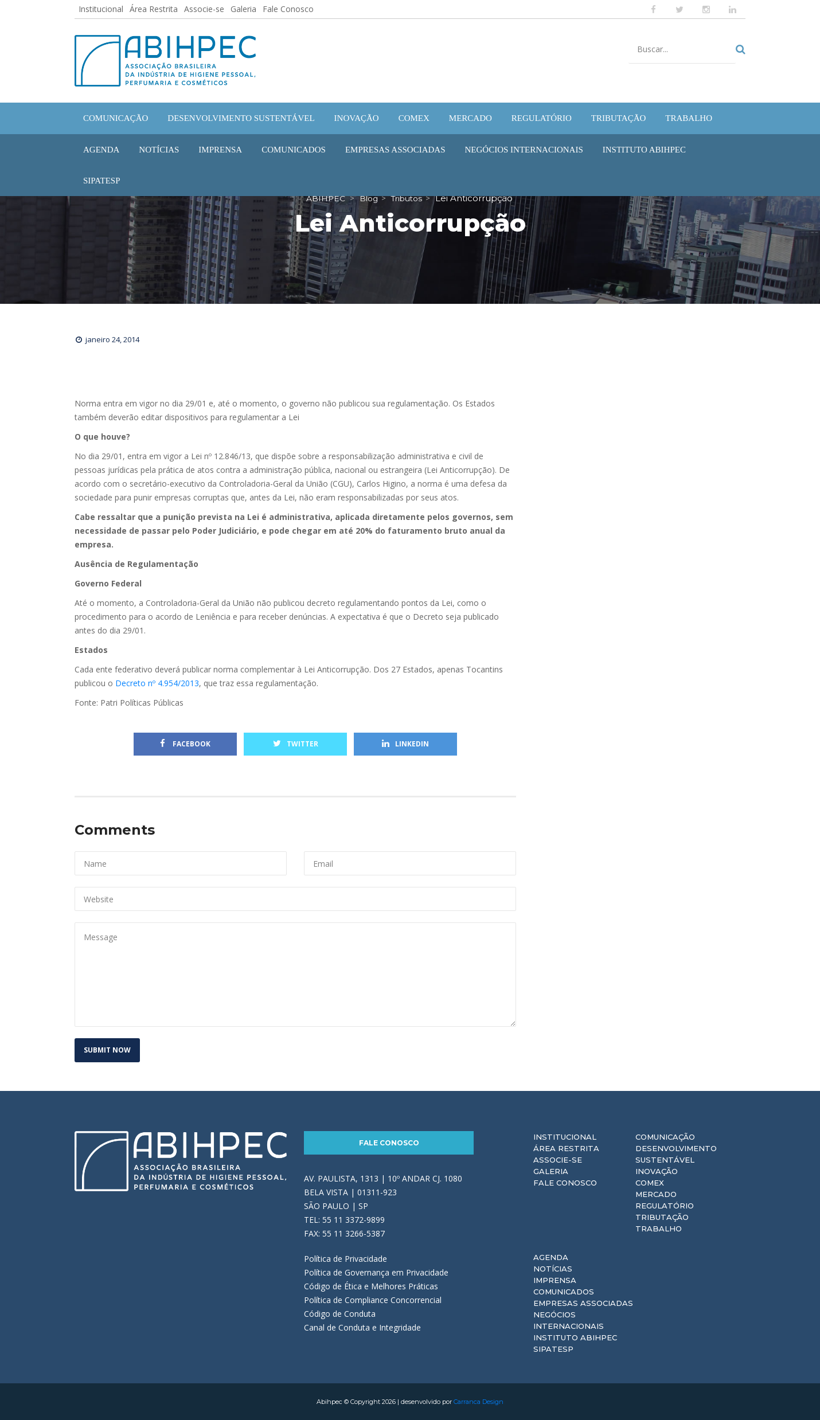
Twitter (295, 744)
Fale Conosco (288, 8)
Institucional (101, 8)
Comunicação (665, 1136)
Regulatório (664, 1205)
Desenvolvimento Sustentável (676, 1154)
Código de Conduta (340, 1313)
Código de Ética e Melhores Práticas (371, 1286)
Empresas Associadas (583, 1303)
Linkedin (405, 744)
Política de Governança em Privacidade (376, 1272)
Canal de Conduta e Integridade (362, 1327)
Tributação (662, 1217)
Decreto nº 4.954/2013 (157, 683)
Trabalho (658, 1228)
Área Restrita (154, 8)
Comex (649, 1182)
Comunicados (563, 1291)
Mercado (656, 1194)
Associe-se (204, 8)
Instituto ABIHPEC (575, 1337)
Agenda (550, 1257)
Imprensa (554, 1280)
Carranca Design (478, 1402)
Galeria (243, 8)
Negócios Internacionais (568, 1320)
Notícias (552, 1268)
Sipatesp (553, 1349)
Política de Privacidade (345, 1258)
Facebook (185, 744)
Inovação (656, 1171)
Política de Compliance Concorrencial (373, 1299)
